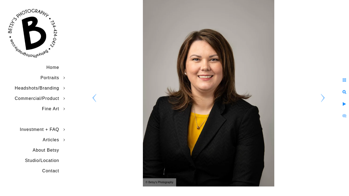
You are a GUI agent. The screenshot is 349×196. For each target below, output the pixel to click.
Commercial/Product (37, 98)
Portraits (49, 77)
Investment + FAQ (39, 129)
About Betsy (46, 150)
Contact (50, 171)
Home (52, 67)
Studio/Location (42, 160)
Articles (51, 139)
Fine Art (50, 108)
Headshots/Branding (37, 88)
